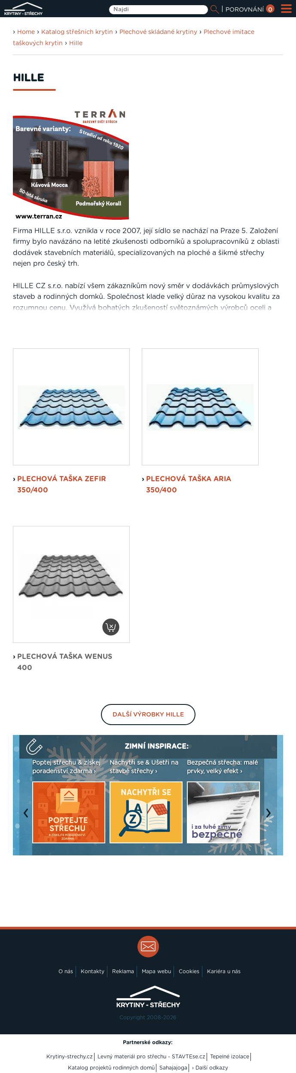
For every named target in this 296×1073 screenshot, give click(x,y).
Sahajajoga (173, 1067)
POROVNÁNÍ (250, 10)
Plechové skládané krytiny (158, 32)
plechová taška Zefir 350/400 (61, 485)
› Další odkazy (210, 1067)
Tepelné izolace (229, 1056)
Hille (75, 43)
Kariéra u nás (224, 971)
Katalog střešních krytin (77, 32)
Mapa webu (156, 971)
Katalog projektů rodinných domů (111, 1067)
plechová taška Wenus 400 (64, 662)
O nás (65, 971)
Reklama (123, 971)
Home (26, 32)
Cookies (189, 971)
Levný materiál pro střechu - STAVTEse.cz (151, 1056)
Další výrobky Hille (148, 715)
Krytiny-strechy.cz (69, 1056)
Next (271, 818)
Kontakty (92, 971)
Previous (28, 818)
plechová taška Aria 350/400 (188, 485)
